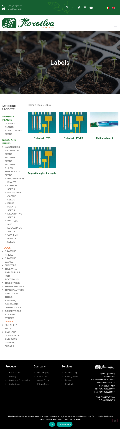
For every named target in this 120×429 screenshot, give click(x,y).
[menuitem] (107, 7)
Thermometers (14, 286)
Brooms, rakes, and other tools (13, 304)
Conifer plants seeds (12, 238)
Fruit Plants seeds (11, 207)
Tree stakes (12, 283)
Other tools (13, 311)
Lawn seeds (12, 147)
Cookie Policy (64, 424)
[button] (67, 7)
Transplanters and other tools (14, 293)
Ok (52, 424)
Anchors (10, 332)
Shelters (10, 265)
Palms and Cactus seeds (14, 196)
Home (31, 105)
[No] (115, 420)
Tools (6, 247)
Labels (9, 321)
